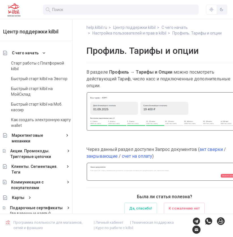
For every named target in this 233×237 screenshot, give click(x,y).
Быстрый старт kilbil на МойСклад (39, 91)
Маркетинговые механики (34, 138)
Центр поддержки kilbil (37, 32)
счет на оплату (137, 156)
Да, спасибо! (140, 208)
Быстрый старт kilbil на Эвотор (46, 78)
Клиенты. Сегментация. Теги (41, 169)
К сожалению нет (184, 208)
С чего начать (32, 53)
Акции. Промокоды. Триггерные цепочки (37, 154)
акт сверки (211, 149)
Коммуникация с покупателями (34, 185)
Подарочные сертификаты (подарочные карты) (43, 211)
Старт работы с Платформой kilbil (44, 66)
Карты (25, 197)
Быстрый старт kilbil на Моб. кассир (43, 107)
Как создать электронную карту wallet (48, 123)
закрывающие (102, 156)
